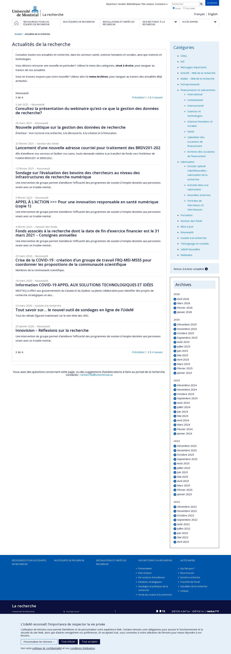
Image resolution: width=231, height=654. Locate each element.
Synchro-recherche (190, 577)
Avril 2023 (183, 481)
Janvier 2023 (184, 494)
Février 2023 (185, 489)
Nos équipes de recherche (69, 560)
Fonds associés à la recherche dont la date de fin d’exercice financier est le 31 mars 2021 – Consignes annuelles (87, 233)
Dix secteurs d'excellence (151, 577)
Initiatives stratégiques (150, 581)
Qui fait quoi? (72, 611)
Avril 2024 (183, 420)
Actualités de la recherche (194, 586)
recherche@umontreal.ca (96, 375)
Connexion (161, 4)
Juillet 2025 (183, 346)
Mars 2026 (183, 303)
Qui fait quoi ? (187, 568)
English (213, 14)
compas (184, 590)
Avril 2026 (183, 299)
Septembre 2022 (187, 519)
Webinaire (186, 255)
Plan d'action (145, 572)
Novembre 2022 (187, 511)
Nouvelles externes (199, 195)
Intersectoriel (195, 105)
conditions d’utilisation (82, 648)
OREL (183, 56)
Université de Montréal (25, 11)
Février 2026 (185, 307)
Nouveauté (187, 232)
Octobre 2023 (185, 454)
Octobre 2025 (185, 333)
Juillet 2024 (183, 407)
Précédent (138, 97)
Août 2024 (183, 402)
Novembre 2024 (187, 389)
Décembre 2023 (187, 445)
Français (199, 14)
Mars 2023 (183, 485)
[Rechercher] (201, 4)
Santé (190, 131)
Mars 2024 (183, 424)
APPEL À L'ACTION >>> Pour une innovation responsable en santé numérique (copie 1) (87, 203)
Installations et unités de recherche (111, 562)
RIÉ (182, 61)
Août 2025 (183, 342)
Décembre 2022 (187, 506)
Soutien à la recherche (193, 238)
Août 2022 (183, 524)
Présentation (145, 568)
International (194, 94)
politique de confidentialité (47, 648)
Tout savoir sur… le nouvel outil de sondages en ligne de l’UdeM (75, 309)
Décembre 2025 (187, 324)
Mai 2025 (182, 355)
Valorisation (187, 161)
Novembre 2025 (187, 329)
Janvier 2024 (184, 433)
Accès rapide (187, 560)
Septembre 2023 (187, 459)
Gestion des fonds (191, 221)
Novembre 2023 (187, 450)
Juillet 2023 (183, 468)
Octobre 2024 (185, 394)
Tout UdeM (189, 8)
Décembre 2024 (187, 385)
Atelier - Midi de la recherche (197, 78)
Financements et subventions (197, 90)
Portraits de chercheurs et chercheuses (195, 205)
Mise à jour (187, 226)
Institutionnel (195, 100)
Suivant (158, 97)
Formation (186, 215)
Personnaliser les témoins (39, 641)
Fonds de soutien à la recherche (155, 594)
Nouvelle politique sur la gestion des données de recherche (71, 127)
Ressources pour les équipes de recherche (29, 562)
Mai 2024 (182, 416)
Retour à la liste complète (189, 269)
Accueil (18, 34)
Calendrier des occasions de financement (196, 141)
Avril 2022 (183, 541)
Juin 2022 (182, 533)
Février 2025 (185, 368)
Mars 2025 (183, 364)
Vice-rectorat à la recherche (155, 560)
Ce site (176, 8)
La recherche (52, 14)
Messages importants (193, 67)
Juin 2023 (182, 472)
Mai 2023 (182, 476)
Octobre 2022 (185, 515)
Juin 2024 (182, 411)
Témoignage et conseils (194, 243)
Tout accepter (89, 641)
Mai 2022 (182, 537)
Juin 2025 (182, 350)
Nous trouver (187, 572)
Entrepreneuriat (189, 84)
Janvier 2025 (184, 372)
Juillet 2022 (183, 528)
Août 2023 (183, 463)
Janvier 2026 (184, 312)
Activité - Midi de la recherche (197, 73)
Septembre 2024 (187, 398)
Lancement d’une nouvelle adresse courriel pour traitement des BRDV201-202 (88, 147)
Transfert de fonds (190, 581)
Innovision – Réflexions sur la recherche (52, 330)
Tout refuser (68, 641)
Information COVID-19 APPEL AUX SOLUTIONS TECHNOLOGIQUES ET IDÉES (84, 284)
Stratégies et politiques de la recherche (153, 588)
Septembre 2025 (187, 337)
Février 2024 (185, 429)
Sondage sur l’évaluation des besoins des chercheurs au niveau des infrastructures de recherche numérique (78, 174)
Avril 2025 (183, 359)
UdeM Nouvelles (190, 249)
